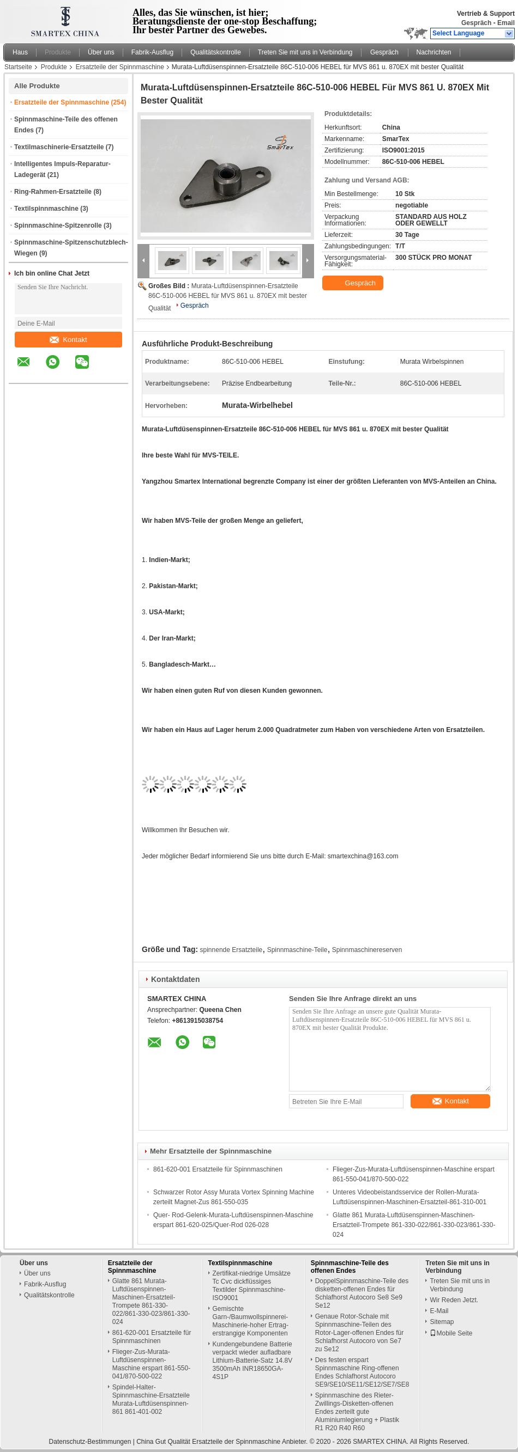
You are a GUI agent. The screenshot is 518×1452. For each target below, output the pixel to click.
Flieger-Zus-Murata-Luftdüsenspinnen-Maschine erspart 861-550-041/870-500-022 (151, 1364)
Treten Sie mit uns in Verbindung (305, 52)
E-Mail (439, 1311)
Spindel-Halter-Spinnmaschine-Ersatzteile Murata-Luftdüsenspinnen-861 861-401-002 (151, 1399)
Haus (20, 52)
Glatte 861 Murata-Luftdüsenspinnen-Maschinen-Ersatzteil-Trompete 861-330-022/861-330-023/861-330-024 (414, 1225)
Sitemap (442, 1322)
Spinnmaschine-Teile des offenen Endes (350, 1266)
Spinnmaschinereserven (367, 950)
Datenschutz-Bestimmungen (90, 1441)
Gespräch (476, 23)
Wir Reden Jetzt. (454, 1300)
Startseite (18, 67)
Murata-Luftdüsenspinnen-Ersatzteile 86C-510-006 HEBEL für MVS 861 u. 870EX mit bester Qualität (227, 297)
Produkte (58, 52)
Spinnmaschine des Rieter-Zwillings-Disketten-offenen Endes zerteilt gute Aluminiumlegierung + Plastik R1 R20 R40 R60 (357, 1412)
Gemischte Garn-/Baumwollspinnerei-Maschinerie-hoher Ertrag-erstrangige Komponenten (250, 1321)
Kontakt (68, 339)
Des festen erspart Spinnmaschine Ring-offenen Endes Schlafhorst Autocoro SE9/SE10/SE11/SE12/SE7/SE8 (362, 1372)
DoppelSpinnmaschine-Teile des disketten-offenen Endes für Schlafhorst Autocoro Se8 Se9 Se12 (361, 1293)
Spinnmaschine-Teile (297, 950)
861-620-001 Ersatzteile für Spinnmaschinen (217, 1169)
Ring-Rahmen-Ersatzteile (53, 192)
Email (506, 23)
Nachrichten (434, 52)
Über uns (101, 52)
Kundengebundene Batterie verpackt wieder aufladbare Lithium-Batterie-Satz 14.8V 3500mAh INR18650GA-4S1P (253, 1360)
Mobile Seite (451, 1333)
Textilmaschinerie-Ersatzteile (59, 147)
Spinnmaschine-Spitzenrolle (58, 225)
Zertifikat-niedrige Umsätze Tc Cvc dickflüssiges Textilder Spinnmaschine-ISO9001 (252, 1286)
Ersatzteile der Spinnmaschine (120, 67)
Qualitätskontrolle (215, 52)
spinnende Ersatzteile (231, 950)
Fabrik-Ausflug (152, 52)
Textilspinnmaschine (46, 208)
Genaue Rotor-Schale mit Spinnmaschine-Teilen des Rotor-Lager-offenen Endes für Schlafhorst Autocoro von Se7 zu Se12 (359, 1333)
